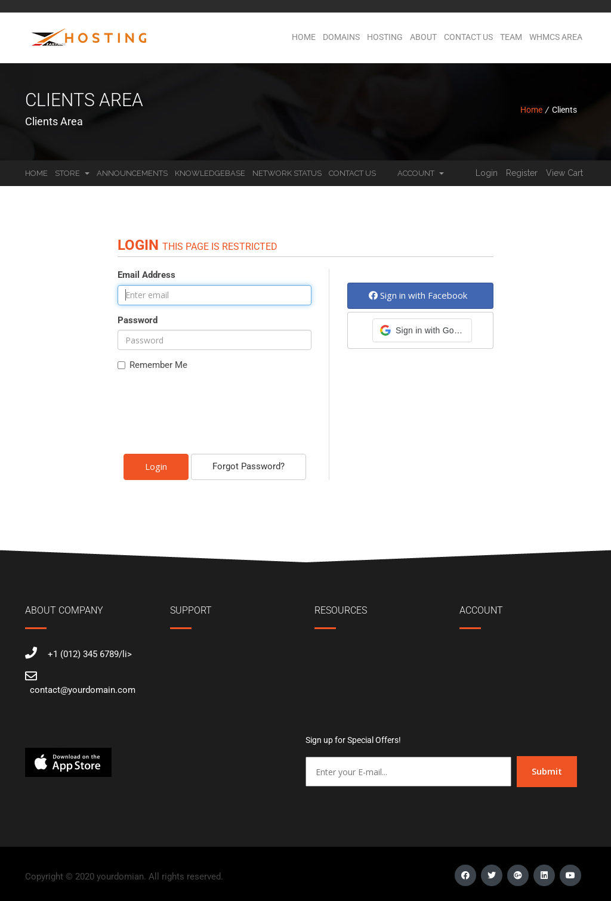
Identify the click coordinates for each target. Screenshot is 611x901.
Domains (341, 37)
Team (511, 37)
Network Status (287, 173)
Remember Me (152, 365)
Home (304, 37)
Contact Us (468, 37)
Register (522, 173)
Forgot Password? (248, 466)
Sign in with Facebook (418, 295)
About (423, 37)
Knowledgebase (210, 173)
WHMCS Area (555, 37)
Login (487, 173)
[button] (422, 330)
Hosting (385, 37)
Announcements (132, 173)
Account (420, 173)
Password (138, 320)
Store (72, 173)
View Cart (564, 173)
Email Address (146, 275)
